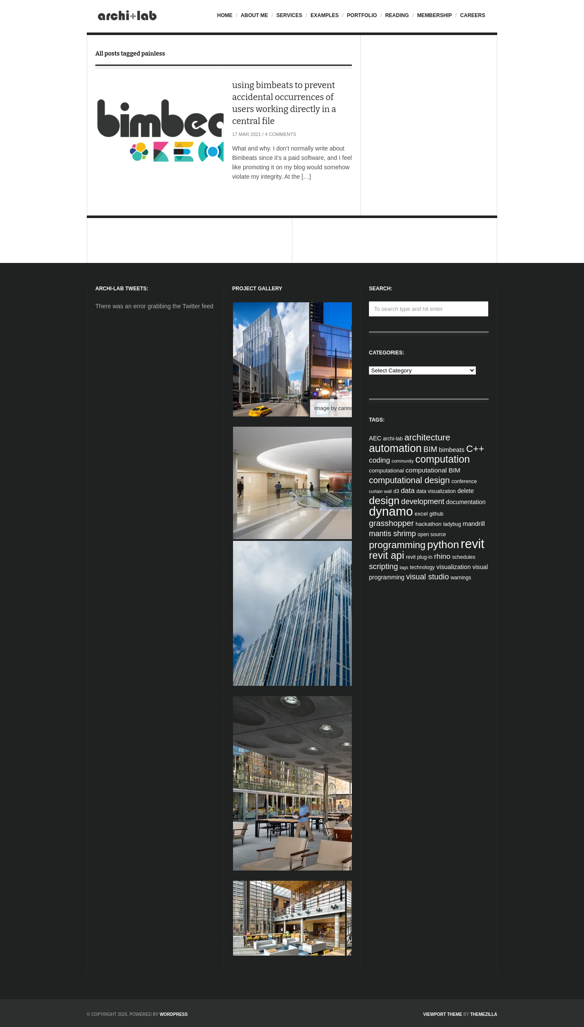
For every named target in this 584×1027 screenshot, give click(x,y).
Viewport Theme (442, 1014)
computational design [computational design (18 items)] (409, 480)
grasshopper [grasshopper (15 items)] (391, 523)
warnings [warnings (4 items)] (461, 578)
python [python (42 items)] (443, 544)
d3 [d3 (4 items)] (396, 491)
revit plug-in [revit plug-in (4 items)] (419, 557)
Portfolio (362, 15)
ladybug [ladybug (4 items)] (452, 524)
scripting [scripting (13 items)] (383, 566)
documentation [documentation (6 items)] (465, 502)
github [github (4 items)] (436, 514)
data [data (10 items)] (407, 491)
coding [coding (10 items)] (379, 460)
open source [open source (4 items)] (432, 534)
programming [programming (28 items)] (397, 545)
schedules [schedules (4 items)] (463, 557)
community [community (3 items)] (403, 460)
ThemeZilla (483, 1014)
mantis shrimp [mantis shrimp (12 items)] (392, 533)
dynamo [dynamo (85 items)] (391, 511)
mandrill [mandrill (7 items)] (474, 523)
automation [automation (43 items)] (395, 448)
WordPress (173, 1014)
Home (225, 15)
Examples (324, 15)
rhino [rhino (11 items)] (442, 556)
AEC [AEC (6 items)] (375, 438)
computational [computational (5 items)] (386, 470)
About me (254, 15)
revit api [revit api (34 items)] (386, 555)
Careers (472, 15)
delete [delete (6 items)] (465, 490)
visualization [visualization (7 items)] (454, 567)
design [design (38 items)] (384, 500)
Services (289, 15)
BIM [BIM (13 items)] (430, 449)
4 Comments (280, 134)
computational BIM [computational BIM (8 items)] (433, 470)
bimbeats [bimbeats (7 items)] (452, 449)
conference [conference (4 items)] (464, 481)
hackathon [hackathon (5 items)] (429, 524)
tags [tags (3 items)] (404, 567)
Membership (434, 15)
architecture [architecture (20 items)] (427, 437)
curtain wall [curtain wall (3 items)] (380, 491)
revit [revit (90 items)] (472, 544)
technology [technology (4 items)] (422, 567)
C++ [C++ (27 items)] (475, 448)
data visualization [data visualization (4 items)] (436, 491)
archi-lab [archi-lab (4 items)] (393, 439)
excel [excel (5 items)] (421, 514)
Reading (397, 15)
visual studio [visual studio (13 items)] (427, 577)
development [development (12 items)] (422, 501)
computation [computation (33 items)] (443, 459)
